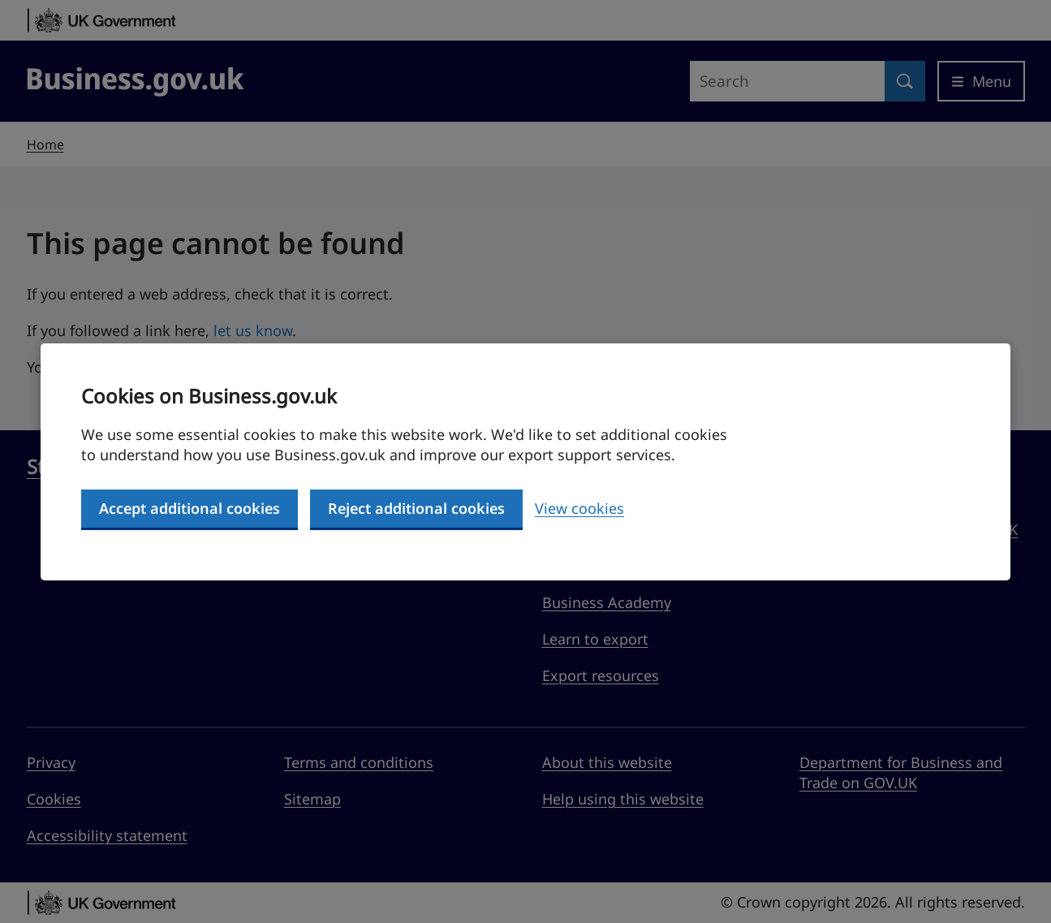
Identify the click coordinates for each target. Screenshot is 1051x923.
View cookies (579, 508)
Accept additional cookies (189, 508)
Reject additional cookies (416, 508)
